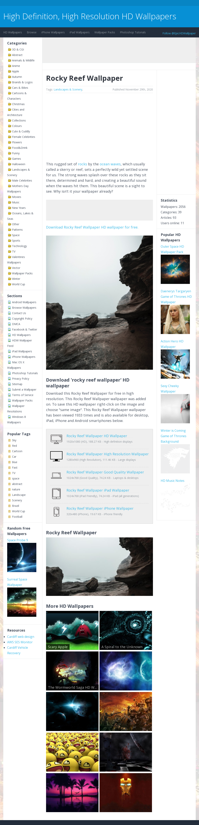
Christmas (18, 104)
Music (15, 202)
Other (15, 224)
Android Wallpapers (24, 302)
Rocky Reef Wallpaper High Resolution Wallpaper (107, 451)
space (15, 478)
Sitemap (17, 384)
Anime (16, 66)
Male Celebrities (22, 180)
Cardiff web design (20, 636)
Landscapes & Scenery (68, 89)
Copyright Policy (22, 318)
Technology (19, 246)
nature (16, 489)
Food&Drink (19, 148)
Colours (17, 126)
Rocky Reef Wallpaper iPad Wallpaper (97, 481)
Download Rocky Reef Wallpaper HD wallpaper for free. (92, 227)
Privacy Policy (20, 378)
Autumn (17, 77)
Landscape (19, 495)
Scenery (17, 500)
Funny (16, 153)
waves (116, 164)
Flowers (17, 142)
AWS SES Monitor (20, 642)
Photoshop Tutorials (133, 32)
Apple (15, 71)
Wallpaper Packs (104, 32)
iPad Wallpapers (80, 32)
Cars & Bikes (20, 88)
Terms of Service (22, 395)
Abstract (17, 55)
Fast (14, 467)
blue (14, 462)
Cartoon (17, 451)
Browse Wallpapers (24, 307)
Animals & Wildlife (23, 60)
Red (14, 446)
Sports (16, 240)
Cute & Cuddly (21, 131)
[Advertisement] (74, 3)
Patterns (17, 229)
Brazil (15, 506)
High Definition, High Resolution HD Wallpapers (89, 16)
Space (16, 235)
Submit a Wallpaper (24, 389)
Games (16, 158)
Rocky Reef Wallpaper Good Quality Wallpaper (105, 466)
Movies (16, 197)
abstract (17, 484)
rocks (82, 164)
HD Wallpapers (12, 32)
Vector (16, 268)
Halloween (18, 164)
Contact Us (19, 313)
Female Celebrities (23, 137)
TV (13, 251)
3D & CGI (18, 49)
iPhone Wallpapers (53, 32)
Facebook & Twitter (24, 329)
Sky (14, 440)
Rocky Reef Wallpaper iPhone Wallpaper (100, 496)
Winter (16, 279)
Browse (32, 32)
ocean (105, 164)
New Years (19, 208)
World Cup (18, 284)
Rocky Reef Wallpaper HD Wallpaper (96, 435)
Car (14, 456)
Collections (19, 120)
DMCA (16, 324)
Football (17, 516)
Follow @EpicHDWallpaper (179, 33)
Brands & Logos (22, 82)
